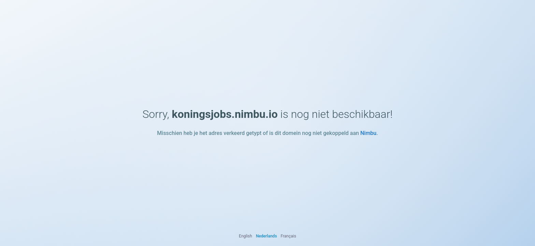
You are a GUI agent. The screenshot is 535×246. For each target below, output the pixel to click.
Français (288, 236)
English (245, 236)
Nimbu (368, 133)
